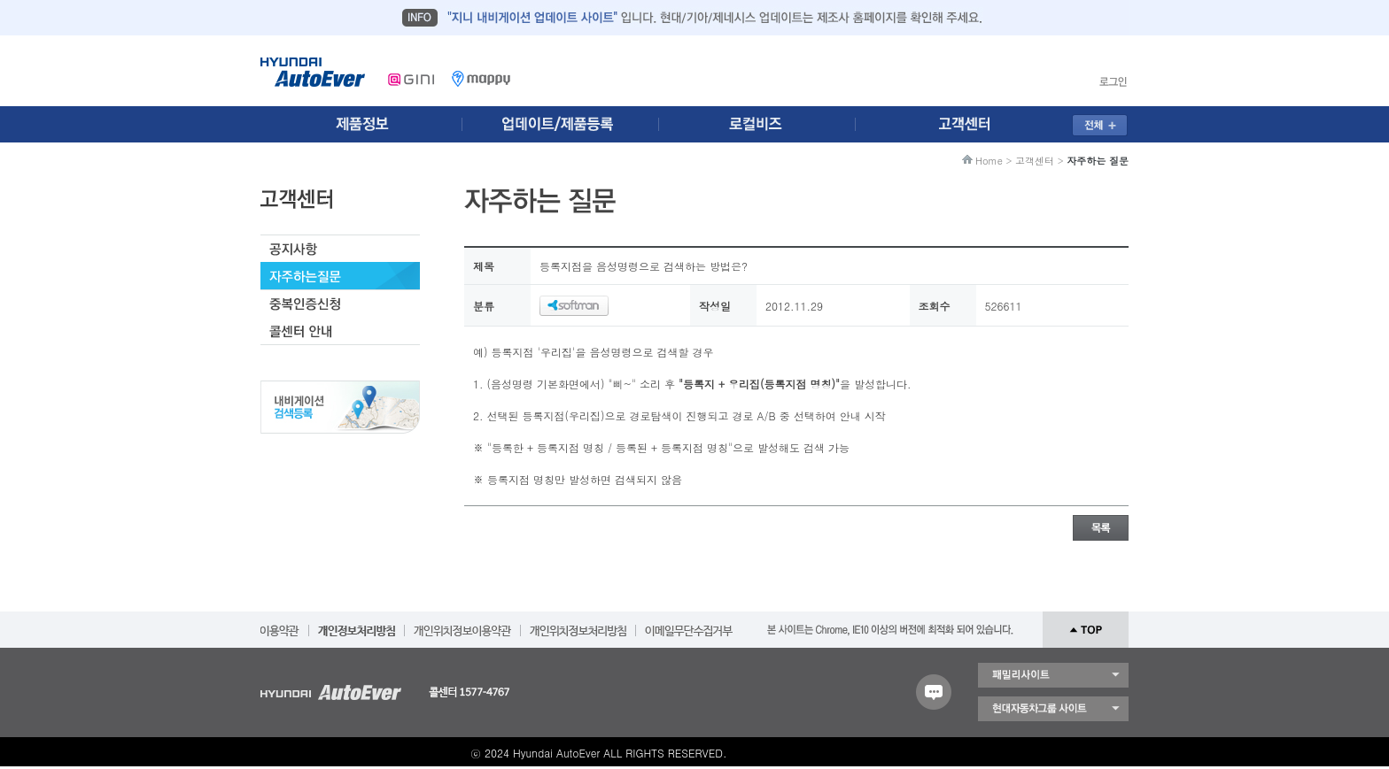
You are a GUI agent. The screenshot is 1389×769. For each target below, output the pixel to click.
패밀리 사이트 (1053, 675)
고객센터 (1034, 160)
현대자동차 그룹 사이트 (1053, 708)
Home (989, 160)
